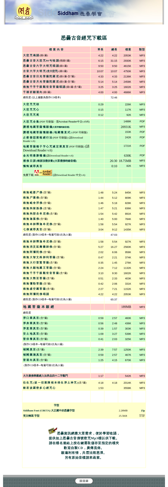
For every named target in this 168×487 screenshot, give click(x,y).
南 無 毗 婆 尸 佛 (32, 192)
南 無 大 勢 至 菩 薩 (34, 278)
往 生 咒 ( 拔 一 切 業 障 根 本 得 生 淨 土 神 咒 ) (50, 382)
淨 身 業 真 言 (31, 323)
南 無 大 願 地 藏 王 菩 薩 (37, 267)
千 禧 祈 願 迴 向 (32, 92)
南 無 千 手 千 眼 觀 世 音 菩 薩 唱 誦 (44, 86)
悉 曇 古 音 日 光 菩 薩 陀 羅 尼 (41, 76)
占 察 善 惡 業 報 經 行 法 (37, 137)
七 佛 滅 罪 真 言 (32, 229)
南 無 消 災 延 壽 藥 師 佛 (37, 246)
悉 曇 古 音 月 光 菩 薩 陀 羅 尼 (41, 81)
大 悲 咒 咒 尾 (31, 114)
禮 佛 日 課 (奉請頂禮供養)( (39, 160)
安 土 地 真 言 (31, 333)
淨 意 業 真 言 (31, 328)
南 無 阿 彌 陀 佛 (32, 252)
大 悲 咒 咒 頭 (31, 104)
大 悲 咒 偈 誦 (31, 55)
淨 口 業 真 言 (31, 317)
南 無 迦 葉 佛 (31, 218)
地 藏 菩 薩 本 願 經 (38, 306)
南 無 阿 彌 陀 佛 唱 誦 (36, 294)
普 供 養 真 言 (31, 338)
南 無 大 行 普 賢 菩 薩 (36, 262)
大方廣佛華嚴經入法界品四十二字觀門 (45, 375)
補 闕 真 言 (29, 349)
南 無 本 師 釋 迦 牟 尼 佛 (37, 224)
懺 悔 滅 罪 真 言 (32, 166)
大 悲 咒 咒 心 (31, 109)
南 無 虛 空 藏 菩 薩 (34, 288)
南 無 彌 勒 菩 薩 (32, 283)
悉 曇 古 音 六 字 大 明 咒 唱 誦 (41, 65)
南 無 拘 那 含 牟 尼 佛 (36, 213)
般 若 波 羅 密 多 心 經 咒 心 (39, 387)
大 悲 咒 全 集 (31, 121)
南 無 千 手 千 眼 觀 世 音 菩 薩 (41, 273)
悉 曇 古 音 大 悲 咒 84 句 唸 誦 (41, 60)
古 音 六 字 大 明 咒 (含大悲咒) (41, 71)
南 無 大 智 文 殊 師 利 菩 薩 (39, 257)
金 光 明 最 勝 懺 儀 (34, 155)
